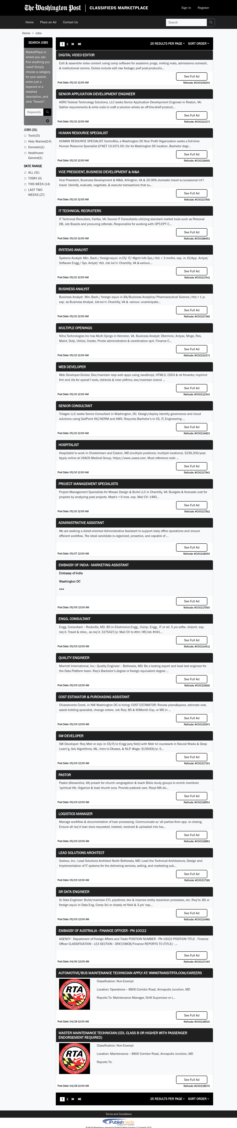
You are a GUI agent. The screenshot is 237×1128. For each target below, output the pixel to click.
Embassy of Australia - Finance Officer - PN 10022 (102, 930)
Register (203, 8)
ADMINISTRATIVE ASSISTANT (81, 523)
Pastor (64, 775)
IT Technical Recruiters (79, 211)
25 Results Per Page (166, 44)
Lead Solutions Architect (81, 853)
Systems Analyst (73, 250)
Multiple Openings (75, 328)
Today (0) (35, 178)
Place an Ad (48, 22)
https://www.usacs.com (129, 458)
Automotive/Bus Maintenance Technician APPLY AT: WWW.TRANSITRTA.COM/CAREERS (130, 973)
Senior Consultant (75, 406)
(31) (30, 130)
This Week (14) (39, 184)
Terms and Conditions (119, 1114)
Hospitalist (68, 445)
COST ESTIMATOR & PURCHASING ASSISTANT (94, 697)
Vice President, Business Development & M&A (98, 172)
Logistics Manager (75, 814)
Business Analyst (73, 289)
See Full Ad (192, 76)
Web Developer (72, 367)
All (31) (33, 172)
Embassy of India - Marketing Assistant (93, 565)
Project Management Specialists (88, 484)
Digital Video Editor (76, 55)
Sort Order (197, 44)
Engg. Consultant (74, 619)
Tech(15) (34, 135)
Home (30, 22)
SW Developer (70, 736)
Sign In (186, 8)
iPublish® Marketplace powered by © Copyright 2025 (118, 1122)
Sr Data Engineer (73, 891)
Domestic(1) (36, 147)
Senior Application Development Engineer (96, 94)
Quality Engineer (73, 658)
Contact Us (70, 22)
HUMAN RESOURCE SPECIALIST (83, 133)
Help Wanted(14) (39, 141)
